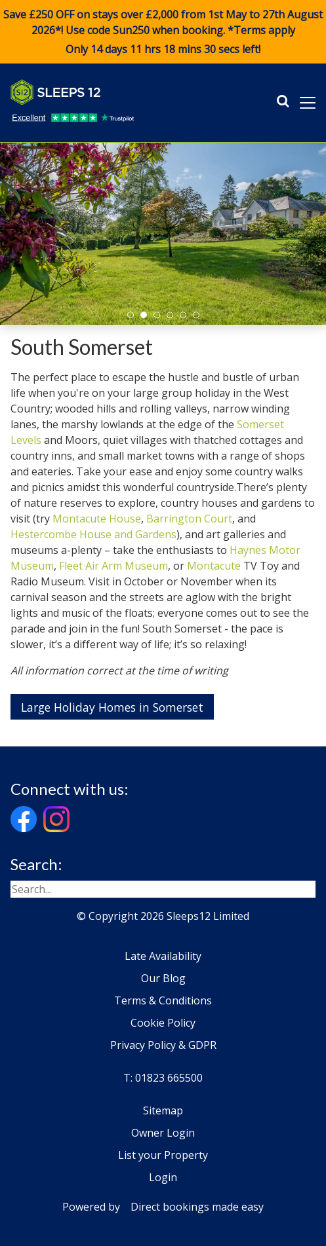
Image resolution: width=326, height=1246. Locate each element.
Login (163, 1177)
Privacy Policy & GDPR (163, 1045)
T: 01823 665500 (163, 1078)
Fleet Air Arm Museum (113, 566)
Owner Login (163, 1133)
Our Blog (163, 978)
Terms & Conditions (163, 1000)
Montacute (214, 566)
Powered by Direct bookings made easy (163, 1207)
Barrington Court (189, 518)
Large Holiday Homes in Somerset (112, 707)
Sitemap (163, 1110)
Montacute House (96, 518)
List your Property (163, 1155)
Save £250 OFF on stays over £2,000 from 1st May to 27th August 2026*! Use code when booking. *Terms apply (163, 32)
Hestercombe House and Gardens (93, 534)
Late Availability (163, 956)
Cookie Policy (163, 1023)
